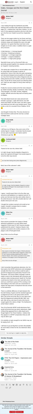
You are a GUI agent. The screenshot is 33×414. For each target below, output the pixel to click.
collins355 (7, 361)
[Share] (29, 23)
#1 (31, 22)
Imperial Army (9, 367)
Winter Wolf (5, 12)
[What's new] (27, 2)
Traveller (14, 343)
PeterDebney (8, 343)
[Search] (31, 2)
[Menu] (2, 2)
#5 (31, 218)
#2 (31, 126)
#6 (31, 245)
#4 (31, 176)
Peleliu (6, 368)
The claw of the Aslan (12, 341)
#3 (31, 145)
